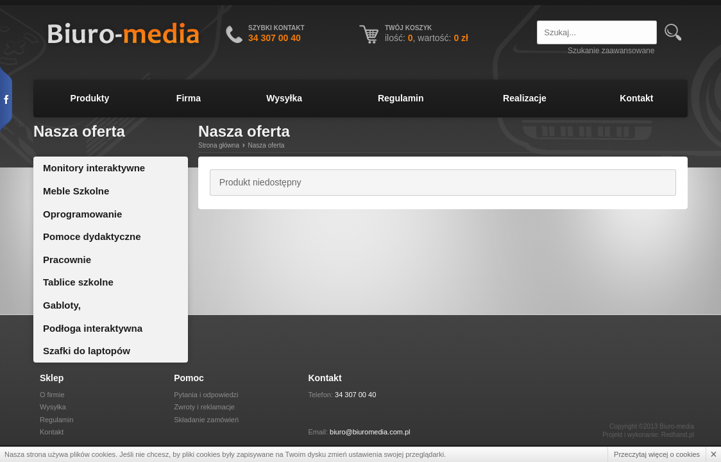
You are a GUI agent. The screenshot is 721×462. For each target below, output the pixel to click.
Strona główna (218, 145)
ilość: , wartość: (426, 38)
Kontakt (636, 98)
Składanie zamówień (206, 420)
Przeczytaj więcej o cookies (657, 454)
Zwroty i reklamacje (204, 407)
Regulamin (401, 98)
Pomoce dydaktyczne (92, 236)
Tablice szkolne (78, 282)
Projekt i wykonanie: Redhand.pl (648, 434)
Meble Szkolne (76, 190)
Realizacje (525, 98)
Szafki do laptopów (86, 350)
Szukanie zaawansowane (611, 50)
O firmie (52, 394)
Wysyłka (284, 98)
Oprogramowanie (82, 214)
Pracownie (67, 259)
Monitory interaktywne (94, 167)
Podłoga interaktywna (92, 328)
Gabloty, (62, 305)
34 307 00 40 (355, 394)
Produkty (90, 98)
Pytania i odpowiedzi (206, 394)
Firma (188, 98)
